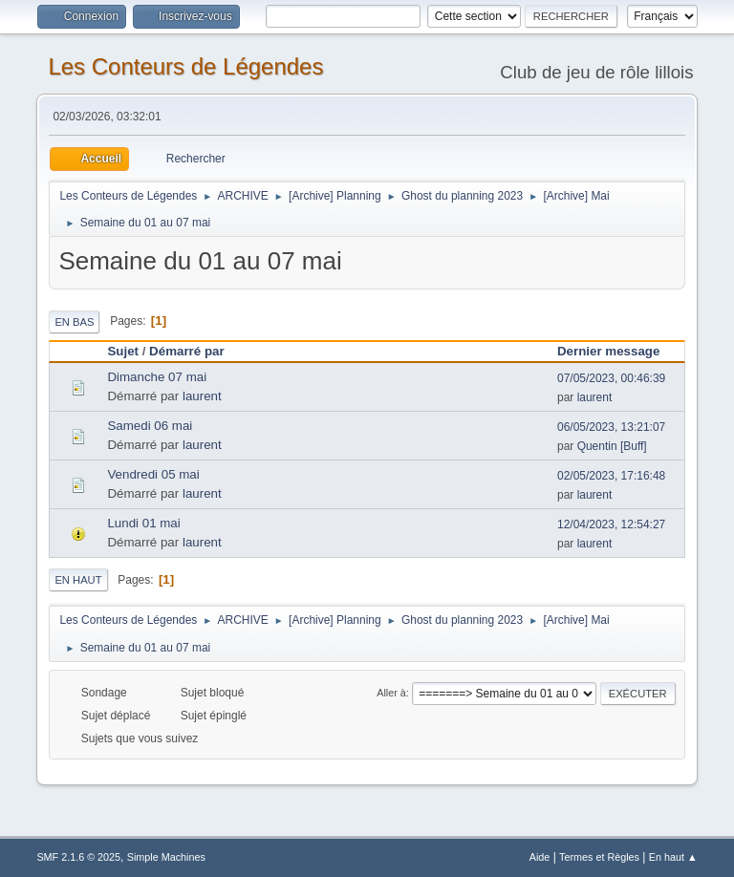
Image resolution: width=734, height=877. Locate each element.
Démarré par (195, 351)
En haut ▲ (673, 857)
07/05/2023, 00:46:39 (611, 378)
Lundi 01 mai (143, 523)
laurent (202, 396)
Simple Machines (166, 857)
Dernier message (608, 351)
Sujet (123, 351)
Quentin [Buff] (612, 446)
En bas (74, 322)
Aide (539, 857)
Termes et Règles (599, 857)
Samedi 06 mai (149, 425)
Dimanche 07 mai (156, 377)
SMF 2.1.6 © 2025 (78, 857)
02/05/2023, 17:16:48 (611, 475)
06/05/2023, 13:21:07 (611, 427)
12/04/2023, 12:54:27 (611, 524)
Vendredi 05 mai (153, 474)
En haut (77, 580)
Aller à (391, 692)
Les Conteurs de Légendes (185, 66)
